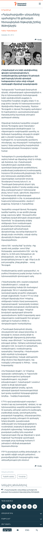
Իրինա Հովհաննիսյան (9, 31)
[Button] (38, 39)
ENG (27, 530)
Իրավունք (6, 10)
